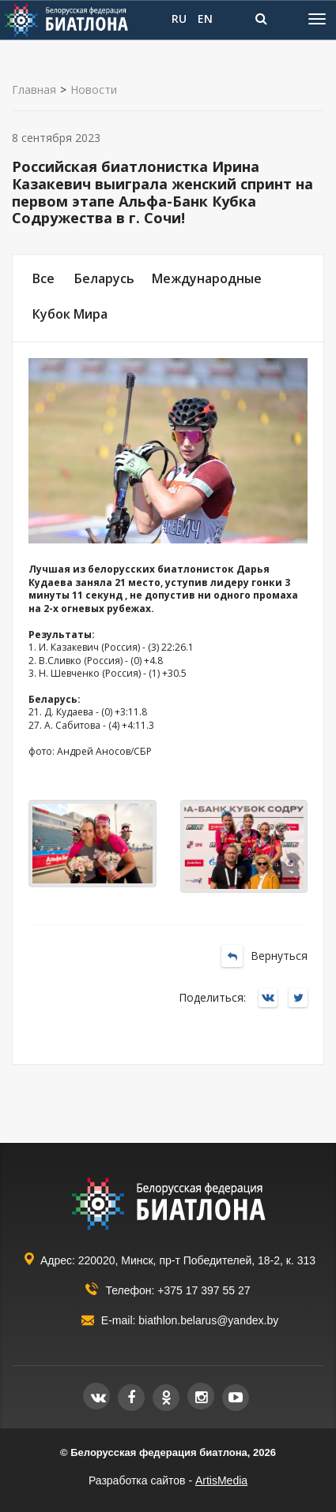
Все (43, 278)
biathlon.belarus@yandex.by (208, 1320)
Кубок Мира (70, 314)
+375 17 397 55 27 (203, 1290)
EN (205, 18)
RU (179, 18)
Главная (34, 90)
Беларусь (104, 278)
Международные (207, 278)
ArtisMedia (221, 1480)
